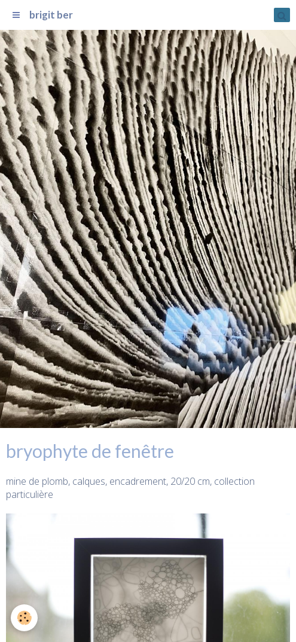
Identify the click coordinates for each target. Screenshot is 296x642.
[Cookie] (24, 617)
